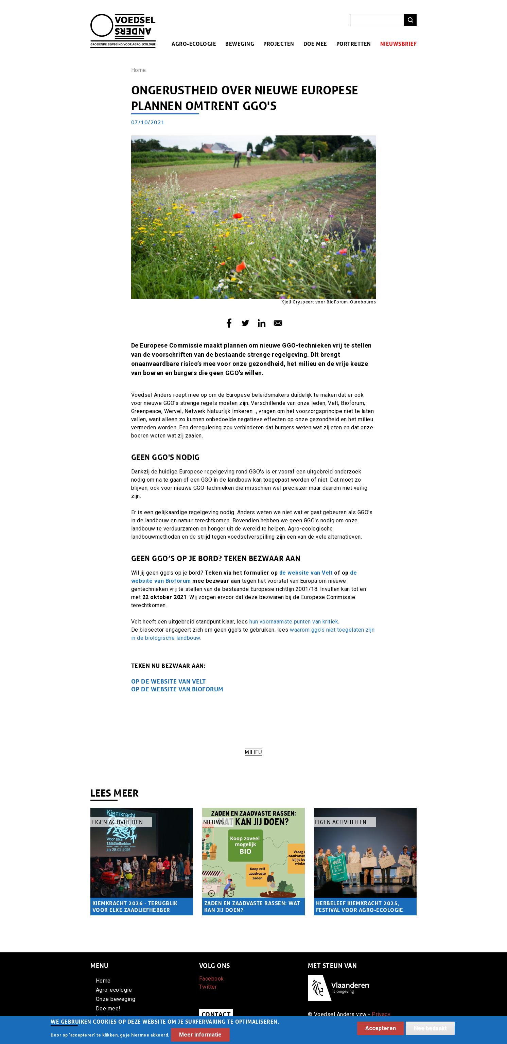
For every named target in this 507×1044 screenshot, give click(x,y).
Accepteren (380, 1030)
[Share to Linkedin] (261, 323)
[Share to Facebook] (229, 323)
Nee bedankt (430, 1030)
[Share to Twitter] (245, 323)
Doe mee (315, 43)
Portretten (353, 43)
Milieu (253, 752)
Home (138, 70)
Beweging (239, 43)
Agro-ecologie (194, 43)
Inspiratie (108, 1017)
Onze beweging (115, 999)
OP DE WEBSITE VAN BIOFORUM (177, 689)
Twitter (208, 987)
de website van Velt (306, 573)
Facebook (211, 978)
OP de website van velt (168, 681)
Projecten (278, 43)
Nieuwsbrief (398, 43)
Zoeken (410, 20)
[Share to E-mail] (278, 323)
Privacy (381, 1014)
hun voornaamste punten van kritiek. (295, 621)
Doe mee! (108, 1008)
